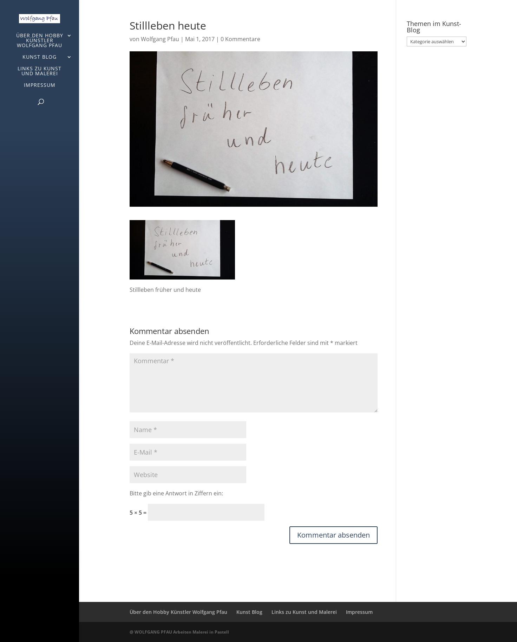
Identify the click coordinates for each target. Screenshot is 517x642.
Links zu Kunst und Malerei (39, 71)
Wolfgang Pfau (160, 39)
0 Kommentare (240, 39)
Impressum (39, 85)
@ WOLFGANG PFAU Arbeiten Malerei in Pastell (179, 632)
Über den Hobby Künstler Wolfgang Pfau (39, 41)
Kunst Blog (39, 57)
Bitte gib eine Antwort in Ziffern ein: (176, 493)
